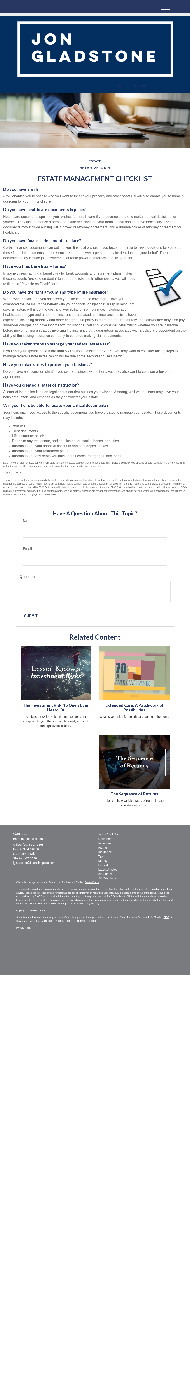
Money (103, 861)
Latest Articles (107, 869)
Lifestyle (104, 865)
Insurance (105, 852)
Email (27, 549)
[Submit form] (31, 616)
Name (28, 521)
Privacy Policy (23, 927)
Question (27, 577)
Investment (105, 843)
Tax (100, 856)
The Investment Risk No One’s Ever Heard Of (56, 707)
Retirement (105, 839)
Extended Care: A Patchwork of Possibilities (134, 707)
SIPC (166, 917)
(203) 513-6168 (132, 86)
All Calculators (108, 878)
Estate (102, 847)
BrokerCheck (92, 882)
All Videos (105, 874)
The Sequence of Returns (134, 793)
